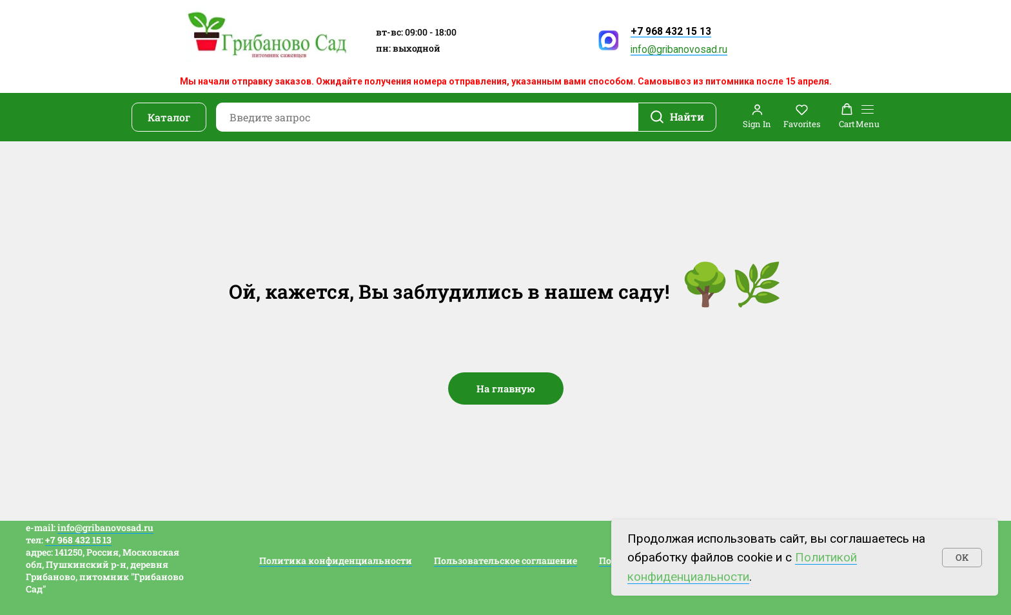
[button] (757, 116)
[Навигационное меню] (867, 117)
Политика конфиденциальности (335, 560)
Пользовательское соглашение (505, 560)
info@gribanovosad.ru (679, 49)
